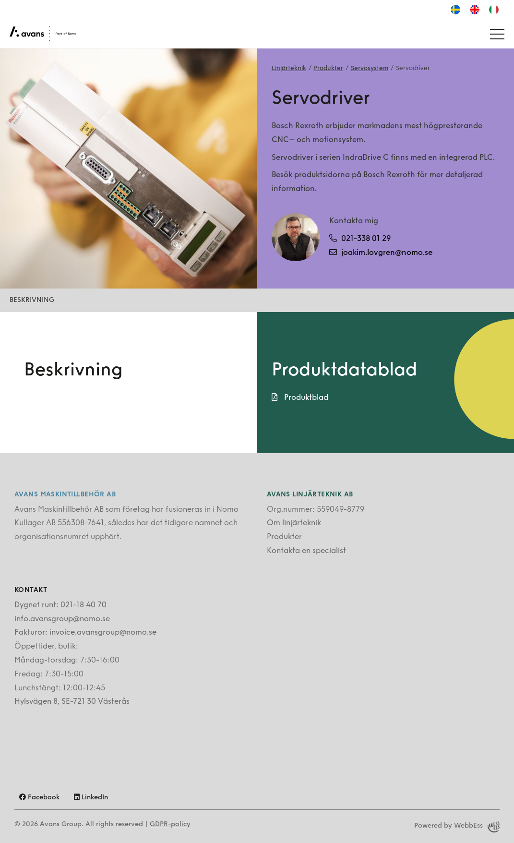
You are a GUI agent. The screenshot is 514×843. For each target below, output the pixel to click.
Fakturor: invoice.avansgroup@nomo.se (85, 633)
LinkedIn (91, 797)
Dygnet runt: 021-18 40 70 (60, 605)
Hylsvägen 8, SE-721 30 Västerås (72, 702)
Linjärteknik (289, 68)
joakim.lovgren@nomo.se (380, 252)
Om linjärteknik (294, 523)
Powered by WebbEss (457, 826)
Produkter (328, 68)
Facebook (39, 797)
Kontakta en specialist (306, 551)
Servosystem (369, 68)
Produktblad (300, 397)
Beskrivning (32, 300)
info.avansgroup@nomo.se (62, 619)
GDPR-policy (170, 824)
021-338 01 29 (360, 238)
